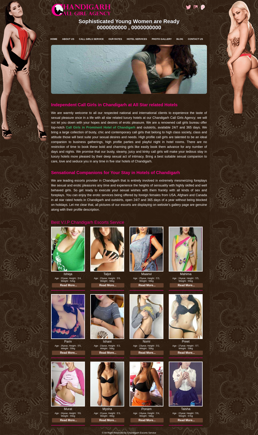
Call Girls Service (91, 39)
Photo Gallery (162, 39)
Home (53, 39)
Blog (179, 39)
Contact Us (195, 39)
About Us (68, 39)
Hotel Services (137, 39)
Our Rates (115, 39)
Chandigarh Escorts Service (141, 432)
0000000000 (112, 27)
